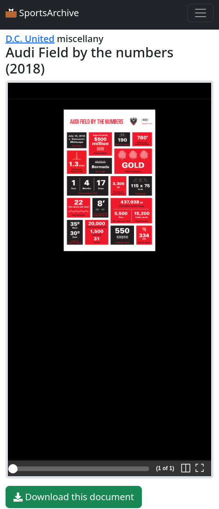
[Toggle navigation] (200, 13)
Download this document (73, 497)
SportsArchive (42, 12)
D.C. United (30, 38)
